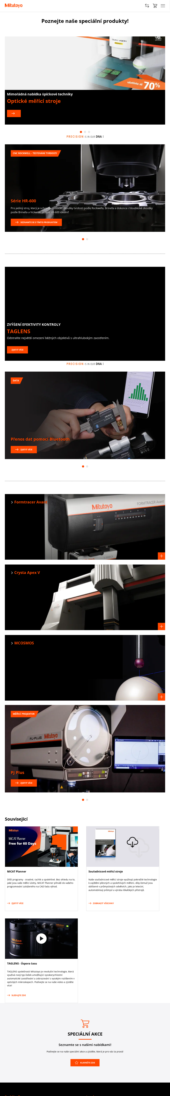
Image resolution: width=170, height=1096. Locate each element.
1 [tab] (81, 132)
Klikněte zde (85, 1062)
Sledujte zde (16, 995)
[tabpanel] (85, 80)
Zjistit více (17, 349)
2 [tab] (85, 132)
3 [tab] (89, 132)
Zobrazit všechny (101, 903)
